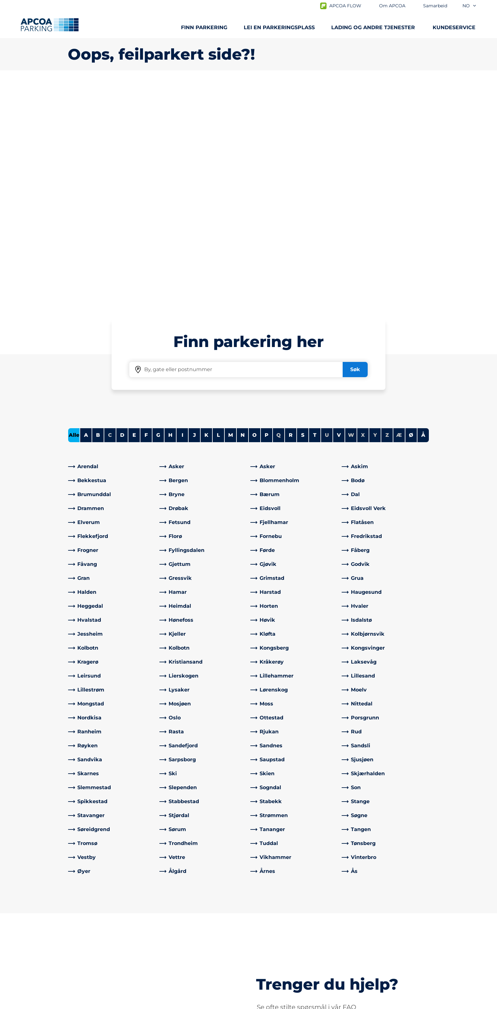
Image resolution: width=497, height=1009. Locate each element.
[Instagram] (190, 958)
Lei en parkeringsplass (279, 27)
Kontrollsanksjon (182, 925)
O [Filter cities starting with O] (254, 212)
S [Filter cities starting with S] (302, 212)
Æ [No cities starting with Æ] (399, 212)
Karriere (263, 945)
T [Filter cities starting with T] (314, 212)
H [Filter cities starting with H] (170, 212)
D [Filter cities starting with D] (122, 212)
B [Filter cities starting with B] (98, 212)
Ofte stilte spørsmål (185, 915)
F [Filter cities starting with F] (146, 212)
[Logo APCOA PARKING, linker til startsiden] (49, 24)
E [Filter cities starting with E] (134, 212)
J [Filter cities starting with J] (194, 212)
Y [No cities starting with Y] (375, 212)
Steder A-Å (81, 915)
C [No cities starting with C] (110, 212)
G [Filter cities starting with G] (158, 212)
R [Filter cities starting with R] (291, 212)
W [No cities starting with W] (351, 212)
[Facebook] (164, 958)
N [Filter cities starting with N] (243, 212)
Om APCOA (268, 915)
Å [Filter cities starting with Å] (423, 212)
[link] (112, 243)
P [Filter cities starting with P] (266, 212)
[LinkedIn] (177, 958)
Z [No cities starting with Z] (387, 212)
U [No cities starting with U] (327, 212)
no (469, 6)
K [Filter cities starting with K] (206, 212)
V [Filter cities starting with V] (339, 212)
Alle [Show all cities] (74, 212)
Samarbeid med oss (279, 925)
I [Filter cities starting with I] (182, 212)
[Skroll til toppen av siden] (487, 867)
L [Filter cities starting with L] (218, 212)
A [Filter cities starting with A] (86, 212)
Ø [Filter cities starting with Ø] (411, 212)
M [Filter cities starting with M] (230, 212)
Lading (76, 925)
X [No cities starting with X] (363, 212)
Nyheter (264, 935)
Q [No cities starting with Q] (278, 212)
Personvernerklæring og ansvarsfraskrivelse (116, 1003)
